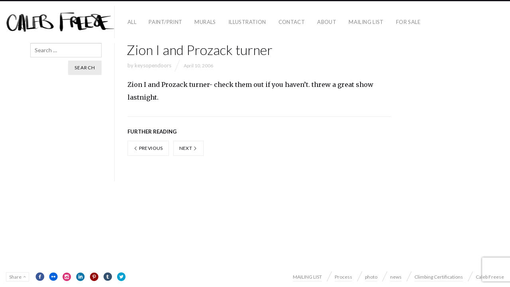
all (132, 22)
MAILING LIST (366, 22)
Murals (205, 22)
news (396, 277)
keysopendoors (153, 65)
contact (292, 22)
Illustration (247, 22)
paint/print (165, 22)
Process (343, 277)
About (326, 22)
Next (188, 148)
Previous (148, 148)
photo (371, 277)
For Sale (408, 22)
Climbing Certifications (438, 277)
